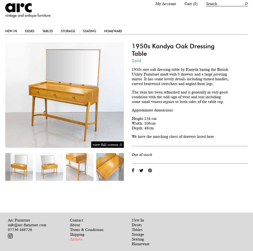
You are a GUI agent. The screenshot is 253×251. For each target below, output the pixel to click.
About (75, 225)
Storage (68, 31)
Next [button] (121, 167)
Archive (76, 239)
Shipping (77, 234)
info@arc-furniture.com (27, 225)
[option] (19, 167)
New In (11, 31)
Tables (47, 31)
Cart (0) (191, 4)
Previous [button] (8, 167)
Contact (76, 220)
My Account (165, 4)
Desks (30, 31)
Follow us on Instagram (10, 236)
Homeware (113, 31)
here (210, 136)
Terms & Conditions (87, 230)
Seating (89, 31)
